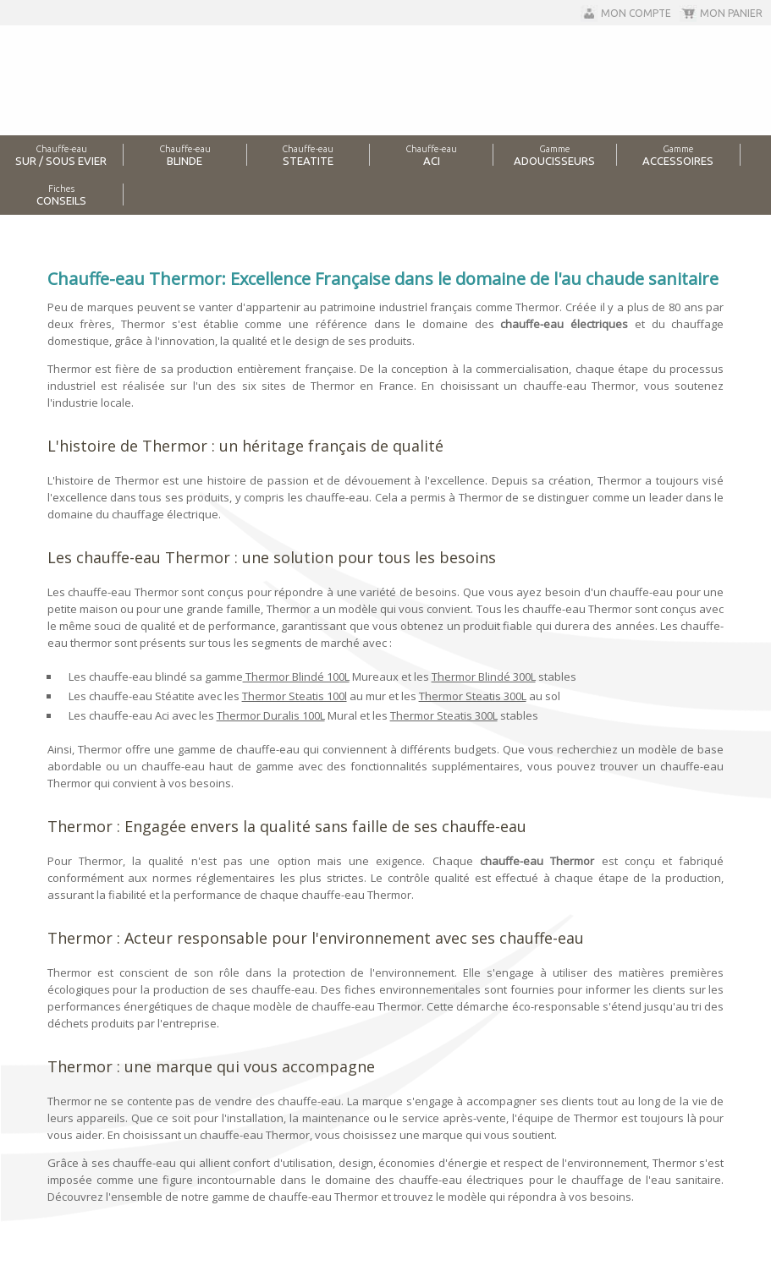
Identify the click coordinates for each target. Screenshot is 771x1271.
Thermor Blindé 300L (484, 676)
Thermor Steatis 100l (294, 696)
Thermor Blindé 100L (296, 676)
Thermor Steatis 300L (472, 696)
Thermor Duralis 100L (271, 715)
